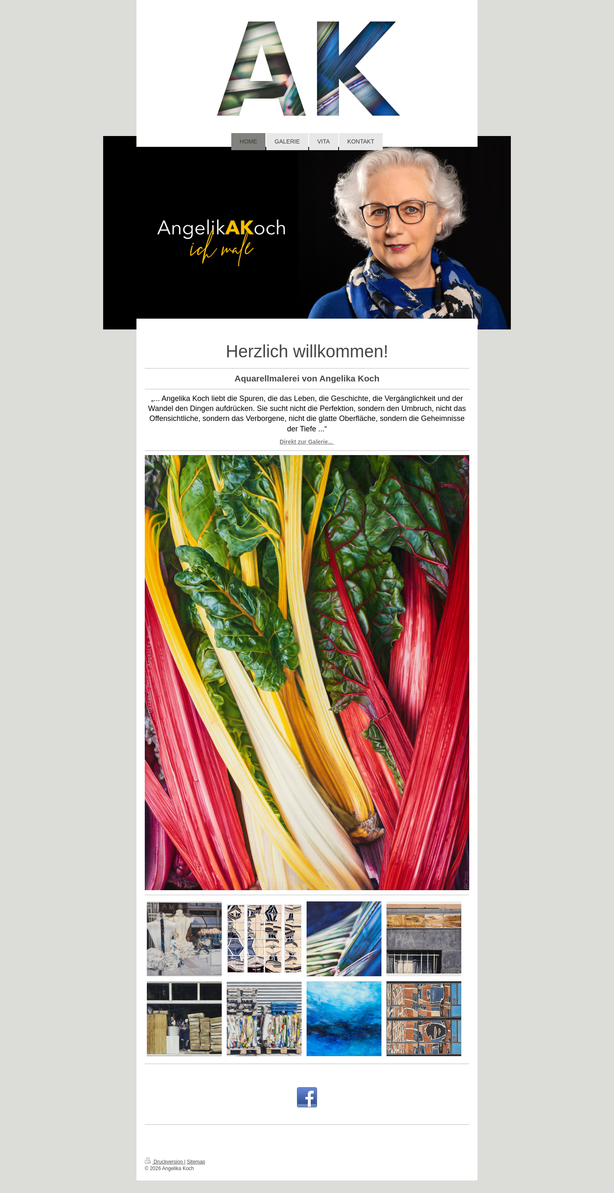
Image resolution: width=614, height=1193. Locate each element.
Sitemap (196, 1162)
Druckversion (164, 1162)
